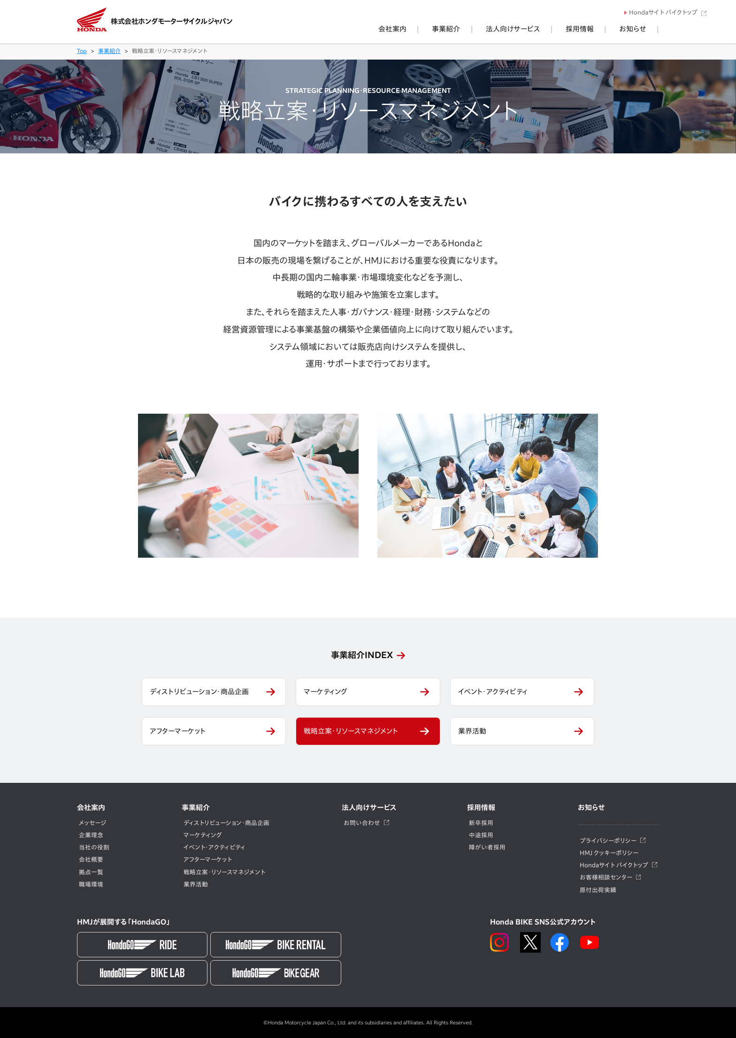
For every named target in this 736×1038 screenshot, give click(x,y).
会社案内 (456, 28)
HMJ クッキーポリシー (609, 853)
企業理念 (91, 835)
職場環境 (91, 884)
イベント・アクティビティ (493, 691)
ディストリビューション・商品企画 (199, 691)
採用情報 (601, 28)
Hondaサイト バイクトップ (663, 12)
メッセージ (92, 823)
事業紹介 (496, 28)
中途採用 (481, 835)
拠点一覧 (91, 872)
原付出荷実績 (598, 890)
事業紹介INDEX (362, 655)
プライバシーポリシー (608, 841)
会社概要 (91, 859)
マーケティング (325, 691)
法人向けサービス (548, 28)
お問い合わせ (362, 823)
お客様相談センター (606, 877)
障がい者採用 (487, 847)
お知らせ (639, 28)
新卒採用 (481, 823)
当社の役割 (94, 847)
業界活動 (472, 731)
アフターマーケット (178, 731)
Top (82, 50)
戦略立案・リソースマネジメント (351, 731)
